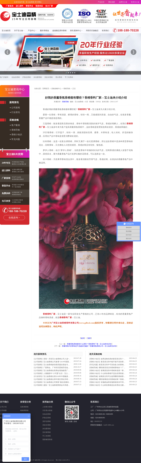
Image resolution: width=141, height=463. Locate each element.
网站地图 (111, 2)
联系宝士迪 (135, 2)
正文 (74, 88)
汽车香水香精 (47, 410)
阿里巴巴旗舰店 (92, 30)
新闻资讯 (14, 102)
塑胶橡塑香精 (47, 439)
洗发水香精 (48, 77)
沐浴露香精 (37, 77)
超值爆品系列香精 (59, 30)
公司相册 (3, 410)
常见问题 (15, 139)
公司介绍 (3, 407)
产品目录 (101, 2)
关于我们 (4, 402)
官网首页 (45, 88)
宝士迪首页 (6, 30)
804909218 (98, 421)
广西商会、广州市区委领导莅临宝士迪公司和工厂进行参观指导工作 (69, 368)
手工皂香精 (69, 77)
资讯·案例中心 (76, 30)
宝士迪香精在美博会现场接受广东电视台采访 (61, 370)
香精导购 (15, 130)
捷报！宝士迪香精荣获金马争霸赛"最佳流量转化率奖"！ (65, 385)
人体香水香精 (47, 407)
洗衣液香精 (46, 432)
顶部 (89, 338)
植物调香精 (24, 410)
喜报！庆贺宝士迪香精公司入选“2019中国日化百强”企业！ (66, 359)
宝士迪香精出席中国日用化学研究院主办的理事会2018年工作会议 (68, 379)
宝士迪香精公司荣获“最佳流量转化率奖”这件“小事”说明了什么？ (68, 382)
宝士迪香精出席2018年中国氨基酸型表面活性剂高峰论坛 (65, 376)
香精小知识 (16, 134)
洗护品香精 (46, 421)
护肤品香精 (26, 77)
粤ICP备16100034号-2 (63, 460)
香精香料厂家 (84, 109)
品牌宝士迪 (123, 2)
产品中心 (32, 30)
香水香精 (58, 77)
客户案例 (15, 125)
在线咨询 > (14, 217)
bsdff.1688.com (109, 425)
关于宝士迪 (19, 30)
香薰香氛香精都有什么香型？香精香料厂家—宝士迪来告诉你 (89, 344)
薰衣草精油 (44, 30)
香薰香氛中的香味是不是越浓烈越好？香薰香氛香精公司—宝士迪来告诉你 (89, 346)
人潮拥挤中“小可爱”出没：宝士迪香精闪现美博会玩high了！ (66, 373)
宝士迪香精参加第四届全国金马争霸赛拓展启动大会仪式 (65, 365)
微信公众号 (70, 402)
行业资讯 (15, 112)
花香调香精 (24, 407)
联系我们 (105, 30)
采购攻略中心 (56, 88)
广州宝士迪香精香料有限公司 (65, 323)
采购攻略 (14, 120)
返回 (82, 338)
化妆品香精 (16, 77)
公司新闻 (15, 107)
